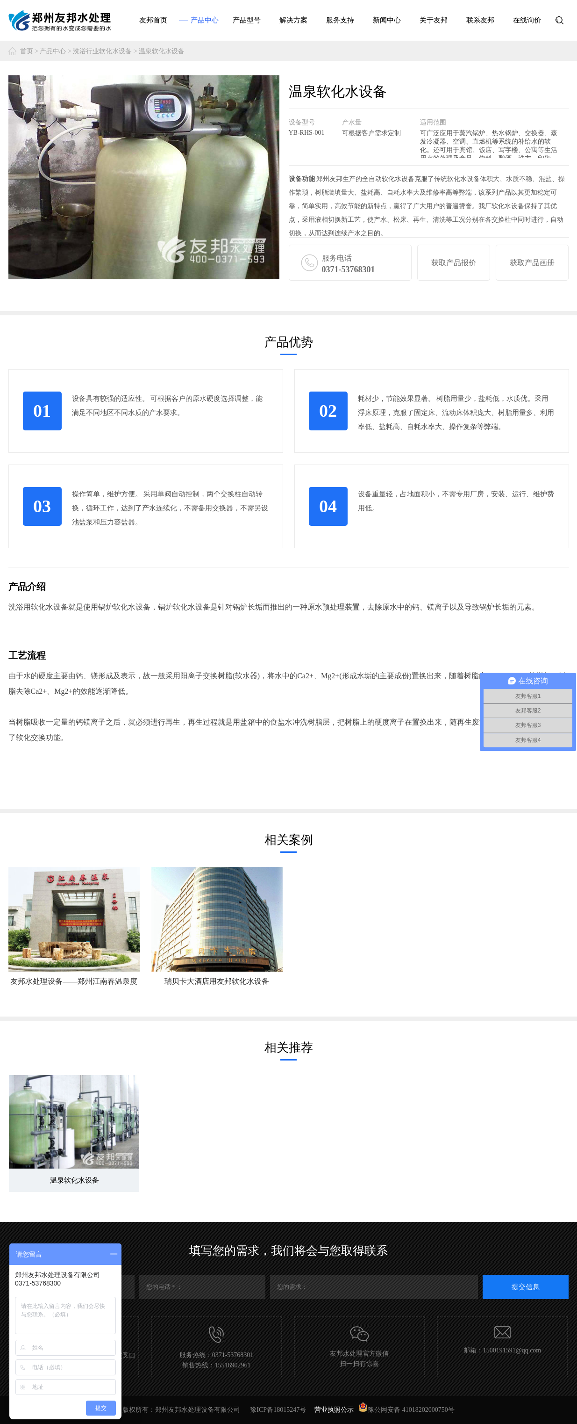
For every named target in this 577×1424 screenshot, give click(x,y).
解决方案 (293, 20)
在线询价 (527, 20)
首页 (26, 51)
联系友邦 (480, 20)
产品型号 (247, 20)
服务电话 (366, 265)
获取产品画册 (532, 263)
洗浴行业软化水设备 (102, 51)
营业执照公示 (334, 1409)
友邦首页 (153, 20)
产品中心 (205, 20)
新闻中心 (387, 20)
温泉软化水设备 (162, 51)
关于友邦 (434, 20)
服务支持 (340, 20)
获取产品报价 (453, 263)
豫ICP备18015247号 (278, 1409)
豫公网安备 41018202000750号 (406, 1409)
